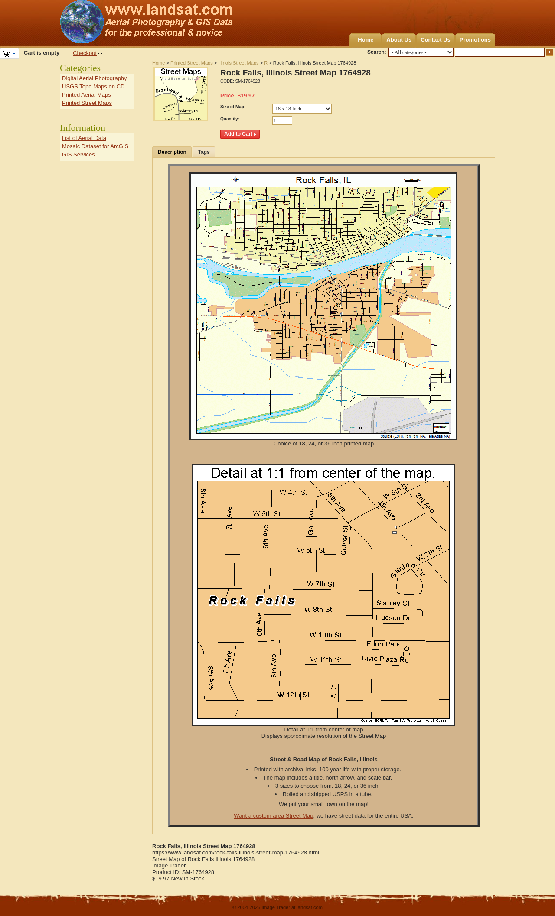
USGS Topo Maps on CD (93, 86)
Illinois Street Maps (238, 62)
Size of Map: (232, 106)
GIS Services (78, 154)
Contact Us (436, 39)
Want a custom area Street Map (273, 815)
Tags (204, 152)
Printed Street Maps (191, 62)
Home (365, 39)
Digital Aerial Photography (94, 78)
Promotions (475, 39)
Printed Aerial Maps (86, 94)
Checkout (85, 53)
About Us (398, 39)
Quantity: (229, 119)
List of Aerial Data (84, 138)
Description (172, 152)
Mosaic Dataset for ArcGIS (95, 146)
